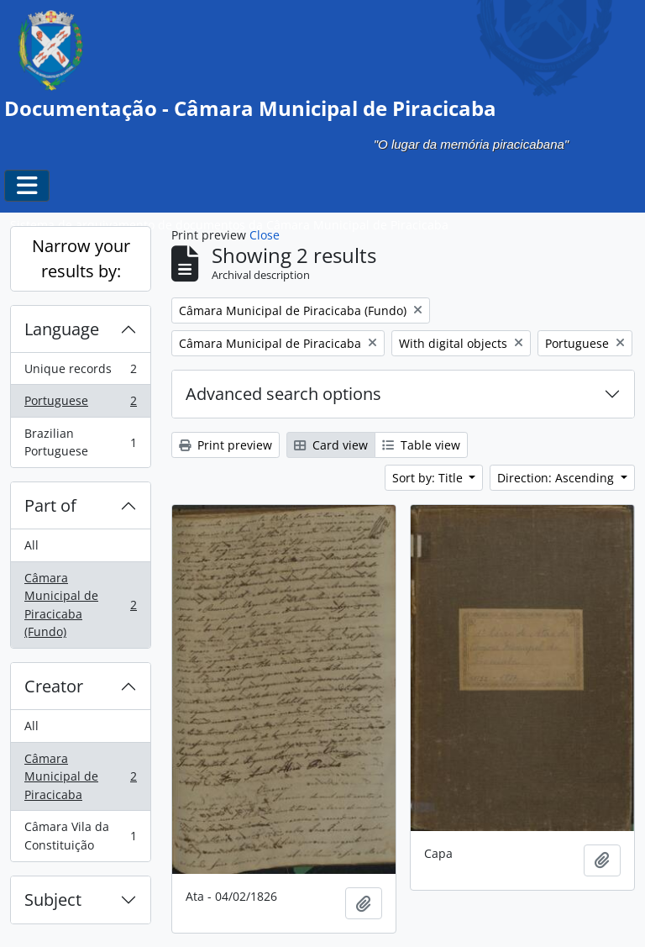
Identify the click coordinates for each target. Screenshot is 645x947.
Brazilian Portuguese (80, 442)
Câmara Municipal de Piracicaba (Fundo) (80, 605)
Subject (52, 899)
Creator (53, 686)
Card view (331, 445)
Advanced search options (283, 393)
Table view (421, 445)
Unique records (80, 372)
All (31, 545)
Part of (50, 505)
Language (61, 329)
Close (264, 235)
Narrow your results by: (81, 258)
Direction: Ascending (557, 478)
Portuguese (80, 404)
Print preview (225, 445)
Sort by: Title (429, 478)
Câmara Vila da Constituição (80, 835)
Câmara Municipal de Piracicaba (80, 776)
